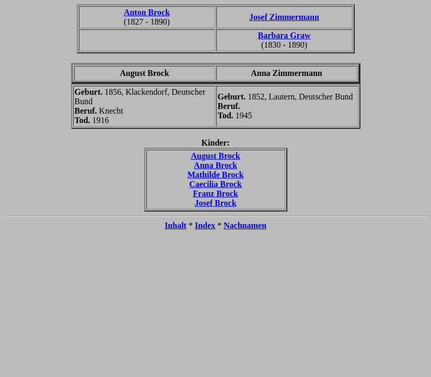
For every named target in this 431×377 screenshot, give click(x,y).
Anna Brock (215, 165)
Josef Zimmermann (284, 17)
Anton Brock (147, 12)
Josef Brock (215, 202)
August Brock (215, 155)
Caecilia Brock (215, 184)
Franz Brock (215, 193)
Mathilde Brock (216, 174)
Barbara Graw (284, 35)
